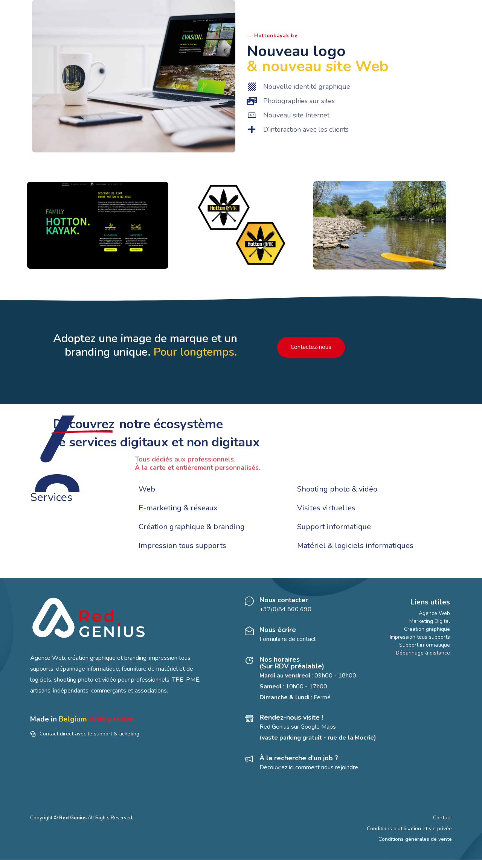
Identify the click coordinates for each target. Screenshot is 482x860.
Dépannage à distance (423, 652)
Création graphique (427, 629)
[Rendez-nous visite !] (312, 728)
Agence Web (434, 613)
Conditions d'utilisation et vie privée (409, 828)
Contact (442, 817)
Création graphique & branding (192, 527)
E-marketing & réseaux (178, 508)
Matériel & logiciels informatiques (355, 545)
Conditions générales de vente (415, 839)
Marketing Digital (429, 621)
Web (147, 489)
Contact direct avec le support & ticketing (84, 733)
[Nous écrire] (312, 635)
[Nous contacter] (312, 606)
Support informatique (334, 527)
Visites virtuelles (326, 508)
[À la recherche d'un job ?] (312, 764)
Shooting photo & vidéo (337, 489)
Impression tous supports (182, 545)
